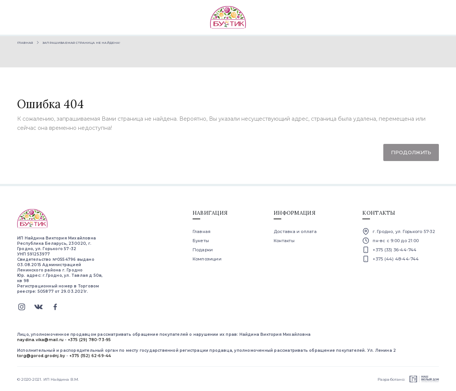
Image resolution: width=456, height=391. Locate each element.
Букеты (201, 240)
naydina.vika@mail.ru (40, 339)
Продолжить (411, 152)
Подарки (203, 249)
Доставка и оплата (295, 231)
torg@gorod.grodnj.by (41, 355)
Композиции (207, 259)
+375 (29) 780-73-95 (89, 339)
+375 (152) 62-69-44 (90, 355)
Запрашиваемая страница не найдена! (81, 43)
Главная (25, 43)
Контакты (284, 240)
